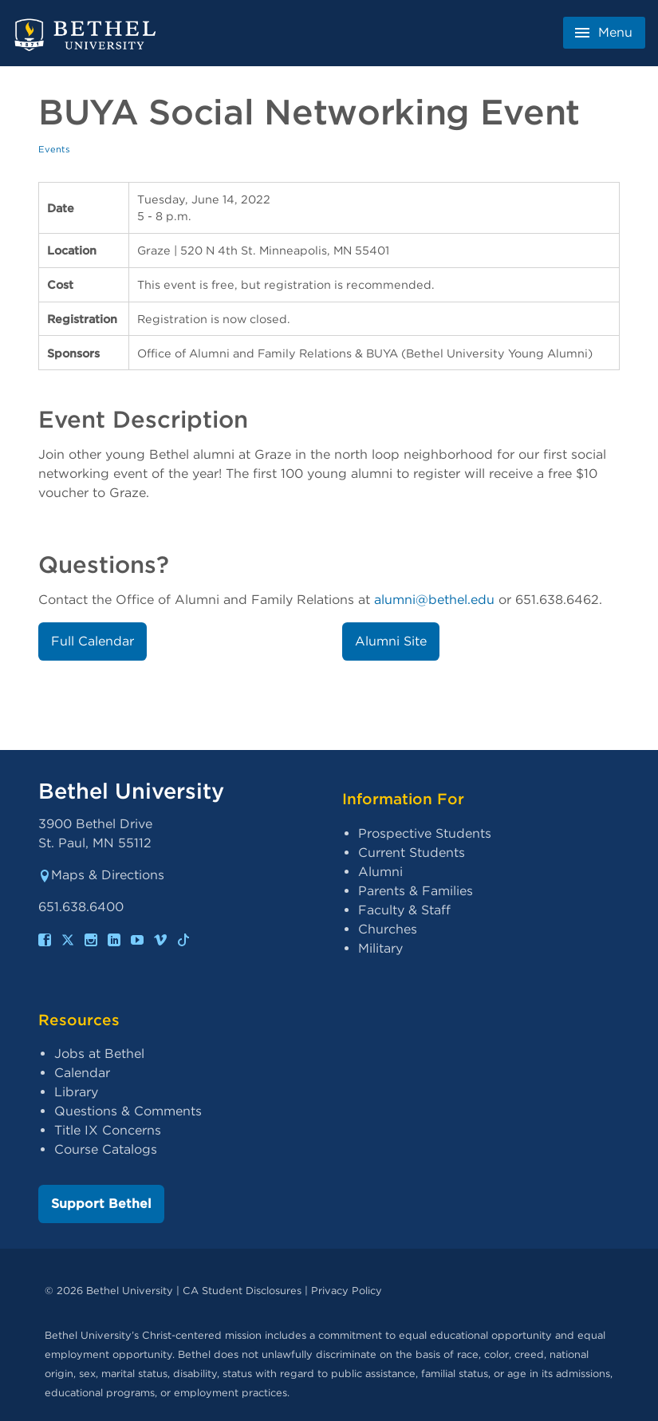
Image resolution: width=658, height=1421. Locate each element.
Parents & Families (415, 890)
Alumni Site (391, 641)
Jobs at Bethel (99, 1053)
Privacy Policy (346, 1291)
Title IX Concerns (107, 1130)
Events (54, 149)
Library (76, 1091)
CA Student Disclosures (242, 1291)
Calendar (82, 1072)
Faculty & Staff (404, 910)
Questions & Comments (128, 1111)
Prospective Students (424, 833)
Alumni (380, 871)
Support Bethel (101, 1203)
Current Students (411, 852)
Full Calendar (92, 641)
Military (380, 948)
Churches (387, 929)
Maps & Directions (101, 874)
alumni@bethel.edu (434, 599)
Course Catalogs (105, 1149)
